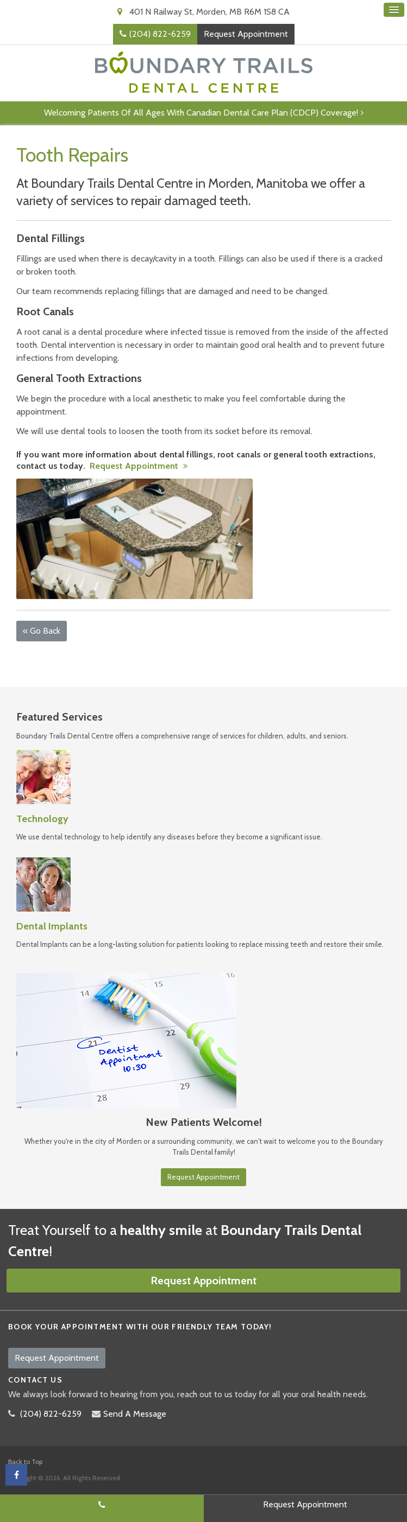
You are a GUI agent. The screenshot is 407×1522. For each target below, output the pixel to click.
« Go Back (41, 631)
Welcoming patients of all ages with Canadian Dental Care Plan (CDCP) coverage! (201, 112)
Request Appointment (246, 34)
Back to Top (25, 1461)
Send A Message (134, 1414)
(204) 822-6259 (160, 34)
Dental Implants (51, 926)
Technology (42, 819)
